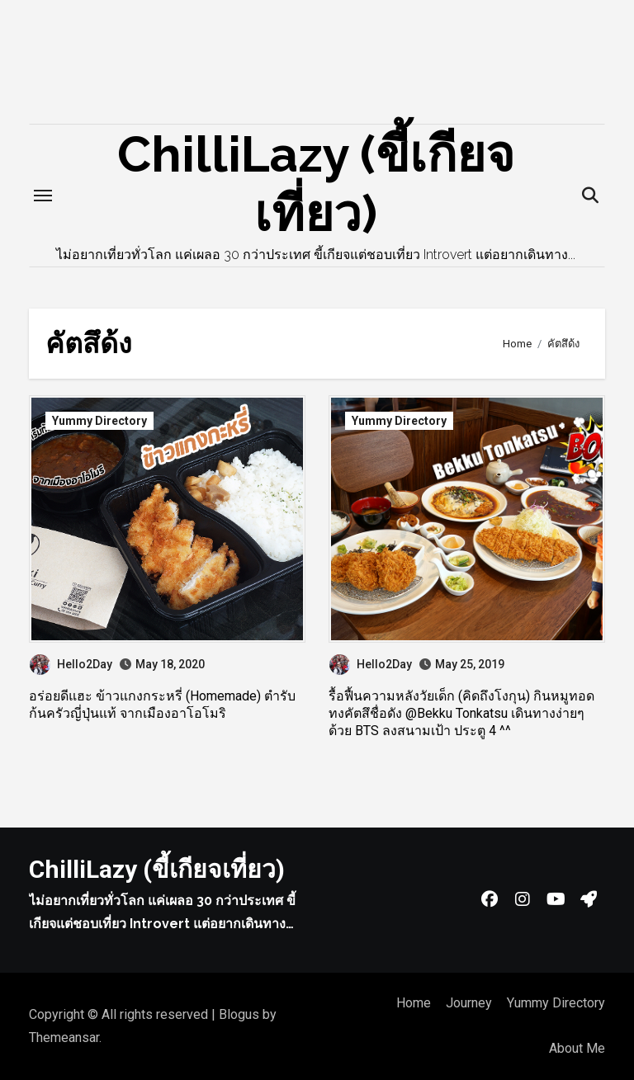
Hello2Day (71, 664)
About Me (577, 1048)
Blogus (239, 1014)
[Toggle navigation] (43, 195)
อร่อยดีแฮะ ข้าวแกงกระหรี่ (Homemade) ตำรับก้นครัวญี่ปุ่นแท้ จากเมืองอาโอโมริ (162, 704)
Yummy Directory (99, 420)
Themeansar (64, 1037)
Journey (469, 1003)
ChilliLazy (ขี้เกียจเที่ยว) (157, 869)
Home (413, 1003)
